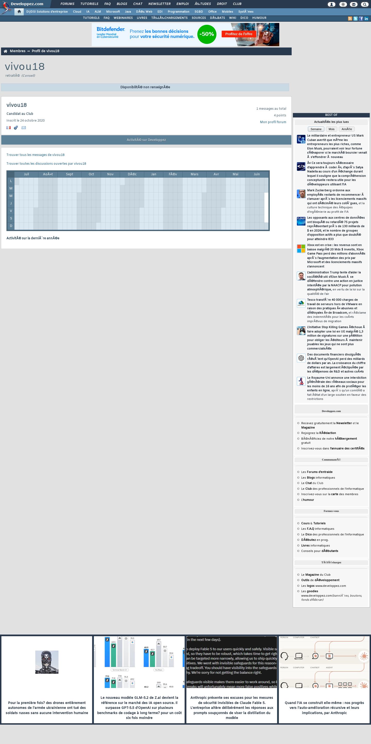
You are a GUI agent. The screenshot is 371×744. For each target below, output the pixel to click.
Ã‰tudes (202, 4)
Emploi (182, 4)
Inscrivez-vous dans (333, 448)
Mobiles (227, 12)
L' (307, 500)
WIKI (232, 18)
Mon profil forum (273, 122)
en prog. (314, 540)
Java (128, 12)
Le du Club (316, 575)
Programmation (178, 12)
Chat (138, 4)
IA (87, 12)
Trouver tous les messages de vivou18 (35, 155)
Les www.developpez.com (323, 586)
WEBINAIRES (123, 18)
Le (306, 483)
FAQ (107, 4)
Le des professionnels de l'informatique (332, 489)
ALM (98, 12)
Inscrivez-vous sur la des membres (329, 494)
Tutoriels (89, 4)
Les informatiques (318, 478)
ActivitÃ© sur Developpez (146, 140)
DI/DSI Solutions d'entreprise (47, 12)
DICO (244, 18)
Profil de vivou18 (45, 51)
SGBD (199, 12)
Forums (67, 4)
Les (317, 472)
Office (212, 12)
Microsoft (113, 12)
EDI (160, 12)
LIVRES (142, 18)
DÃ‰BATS (217, 18)
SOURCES (199, 18)
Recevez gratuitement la (326, 423)
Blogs (122, 4)
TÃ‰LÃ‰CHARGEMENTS (169, 18)
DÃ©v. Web (144, 12)
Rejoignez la (318, 433)
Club (237, 4)
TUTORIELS (91, 18)
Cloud (77, 12)
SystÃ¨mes (246, 12)
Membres (17, 51)
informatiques (315, 546)
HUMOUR (259, 18)
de (320, 580)
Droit (221, 4)
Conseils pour (319, 551)
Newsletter (159, 4)
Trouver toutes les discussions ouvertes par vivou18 (46, 164)
